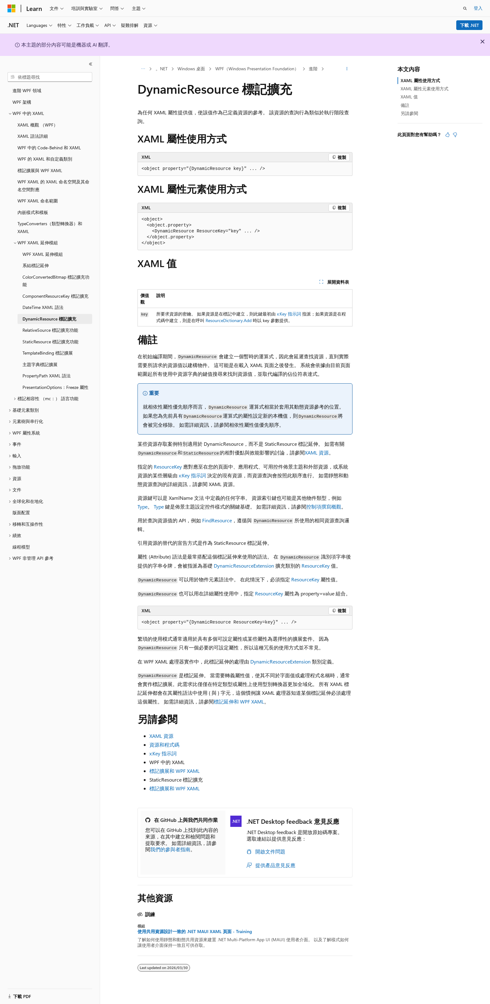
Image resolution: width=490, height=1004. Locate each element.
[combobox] (50, 77)
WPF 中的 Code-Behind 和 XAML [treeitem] (49, 148)
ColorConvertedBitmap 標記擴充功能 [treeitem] (55, 281)
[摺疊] (90, 64)
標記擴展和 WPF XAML (174, 771)
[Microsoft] (12, 8)
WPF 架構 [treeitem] (21, 102)
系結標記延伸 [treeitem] (35, 265)
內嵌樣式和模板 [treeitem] (33, 212)
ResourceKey (168, 466)
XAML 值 (409, 97)
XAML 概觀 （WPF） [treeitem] (38, 125)
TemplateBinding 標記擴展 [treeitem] (47, 353)
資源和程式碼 (164, 744)
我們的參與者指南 (170, 849)
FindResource (217, 520)
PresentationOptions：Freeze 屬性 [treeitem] (55, 387)
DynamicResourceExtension (244, 565)
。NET (162, 69)
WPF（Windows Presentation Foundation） (257, 69)
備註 (405, 105)
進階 (313, 69)
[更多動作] (347, 69)
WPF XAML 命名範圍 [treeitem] (38, 201)
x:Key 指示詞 (289, 314)
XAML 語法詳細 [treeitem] (33, 136)
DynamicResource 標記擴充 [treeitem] (49, 319)
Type (143, 506)
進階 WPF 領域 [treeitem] (26, 90)
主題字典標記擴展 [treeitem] (40, 364)
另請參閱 (409, 113)
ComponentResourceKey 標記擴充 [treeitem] (55, 296)
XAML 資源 (317, 452)
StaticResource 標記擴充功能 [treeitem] (50, 342)
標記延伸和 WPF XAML (239, 701)
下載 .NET (469, 25)
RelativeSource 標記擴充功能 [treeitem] (50, 330)
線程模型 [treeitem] (21, 547)
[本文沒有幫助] (455, 134)
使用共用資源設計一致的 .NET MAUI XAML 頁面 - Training (195, 931)
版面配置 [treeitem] (21, 512)
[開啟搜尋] (465, 8)
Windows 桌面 (191, 69)
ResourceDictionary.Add (229, 320)
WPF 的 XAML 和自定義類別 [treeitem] (45, 159)
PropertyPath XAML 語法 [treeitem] (46, 376)
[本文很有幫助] (447, 134)
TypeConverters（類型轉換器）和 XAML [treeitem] (50, 227)
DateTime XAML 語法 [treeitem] (42, 307)
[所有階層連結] (143, 69)
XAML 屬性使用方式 (420, 80)
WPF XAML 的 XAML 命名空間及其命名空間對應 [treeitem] (53, 185)
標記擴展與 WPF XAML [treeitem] (40, 170)
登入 (478, 8)
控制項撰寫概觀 (323, 506)
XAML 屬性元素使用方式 (424, 89)
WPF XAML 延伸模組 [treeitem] (42, 254)
